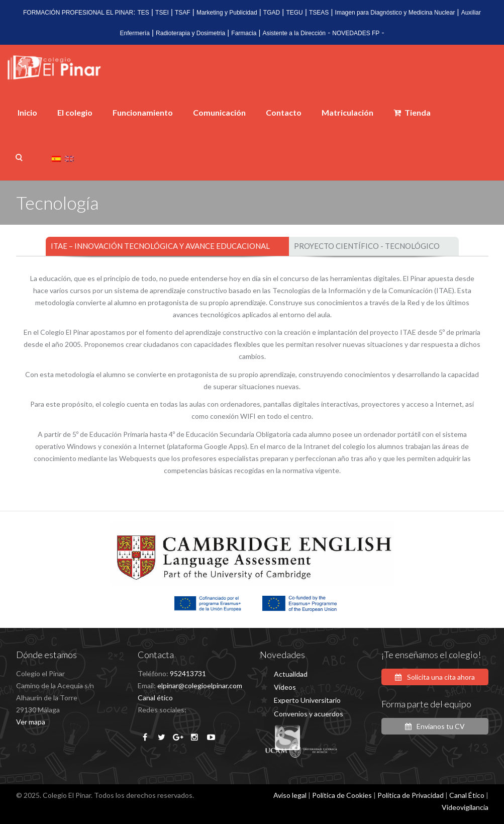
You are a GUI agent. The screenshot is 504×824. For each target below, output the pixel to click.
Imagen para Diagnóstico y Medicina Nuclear (395, 12)
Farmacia (243, 33)
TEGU (294, 12)
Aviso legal (290, 795)
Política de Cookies (342, 795)
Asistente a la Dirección (294, 33)
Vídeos (285, 687)
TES (143, 12)
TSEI (162, 12)
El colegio (74, 112)
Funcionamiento (143, 112)
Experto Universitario (307, 700)
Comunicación (219, 112)
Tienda (412, 112)
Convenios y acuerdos (308, 713)
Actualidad (291, 674)
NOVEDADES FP (355, 33)
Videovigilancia (465, 807)
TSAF (182, 12)
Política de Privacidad (410, 795)
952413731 (188, 673)
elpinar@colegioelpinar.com (199, 685)
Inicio (27, 112)
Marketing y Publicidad (226, 12)
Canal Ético (466, 795)
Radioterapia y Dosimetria (190, 33)
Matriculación (347, 112)
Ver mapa (30, 721)
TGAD (271, 12)
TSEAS (319, 12)
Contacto (283, 112)
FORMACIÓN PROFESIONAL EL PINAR (78, 12)
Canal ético (155, 697)
